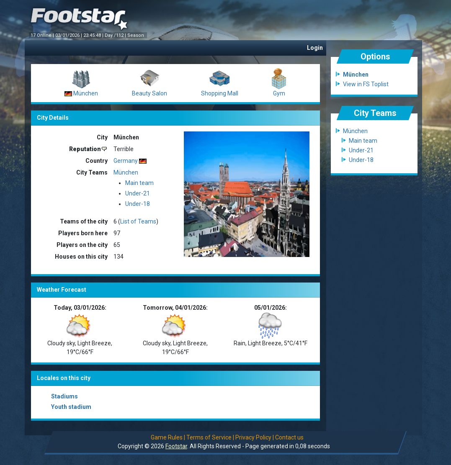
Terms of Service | (210, 437)
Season (136, 35)
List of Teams (138, 221)
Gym (279, 93)
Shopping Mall (219, 93)
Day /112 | (116, 35)
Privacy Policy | (254, 437)
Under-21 (137, 193)
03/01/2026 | (69, 35)
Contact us (289, 437)
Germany (125, 160)
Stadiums (64, 396)
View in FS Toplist (366, 84)
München (85, 93)
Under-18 (137, 203)
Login (315, 47)
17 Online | (43, 35)
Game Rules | (168, 437)
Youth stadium (71, 406)
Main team (139, 183)
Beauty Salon (149, 93)
